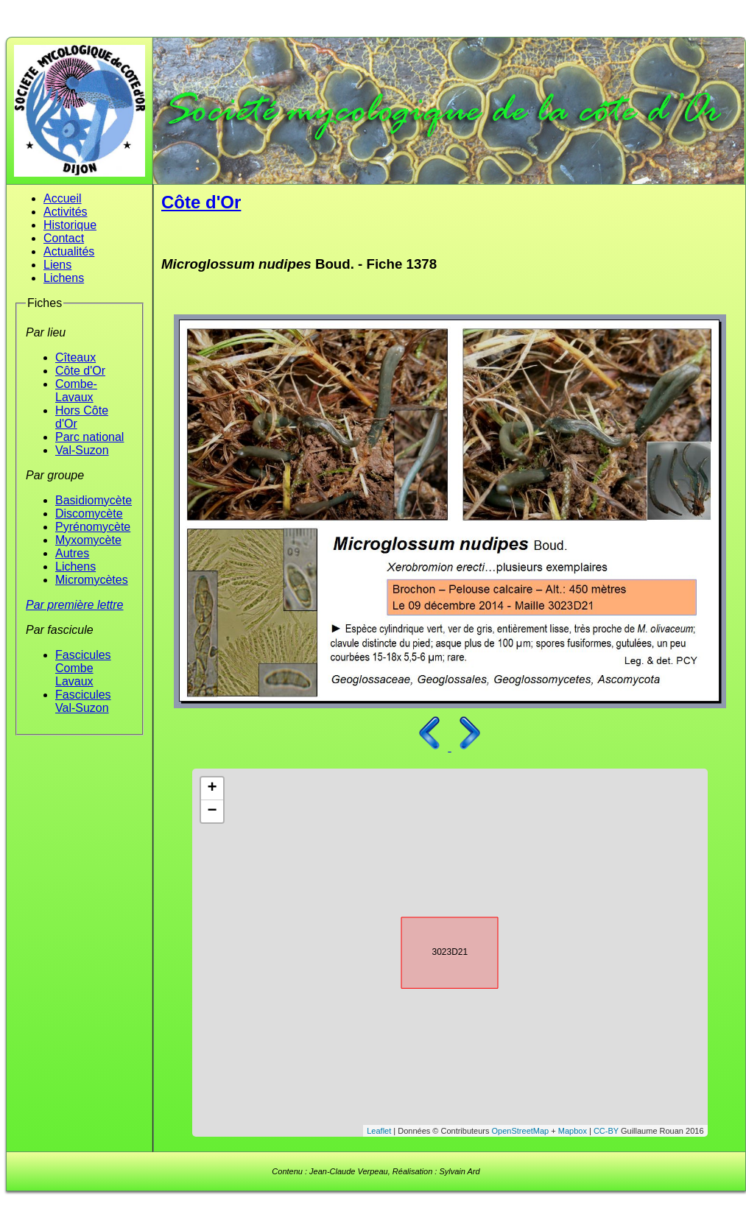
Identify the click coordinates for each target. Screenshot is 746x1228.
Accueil (62, 198)
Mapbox (572, 1130)
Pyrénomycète (92, 527)
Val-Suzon (82, 450)
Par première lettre (75, 605)
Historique (69, 225)
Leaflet (379, 1130)
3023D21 (436, 950)
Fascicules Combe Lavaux (83, 668)
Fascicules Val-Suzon (83, 701)
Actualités (68, 251)
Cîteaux (75, 357)
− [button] (212, 811)
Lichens (63, 278)
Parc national (89, 437)
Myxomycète (88, 540)
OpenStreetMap (520, 1130)
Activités (65, 211)
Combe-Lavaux (76, 390)
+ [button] (212, 788)
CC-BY (606, 1130)
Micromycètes (91, 580)
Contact (63, 238)
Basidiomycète (93, 500)
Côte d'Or (80, 370)
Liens (57, 264)
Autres (72, 553)
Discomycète (89, 513)
